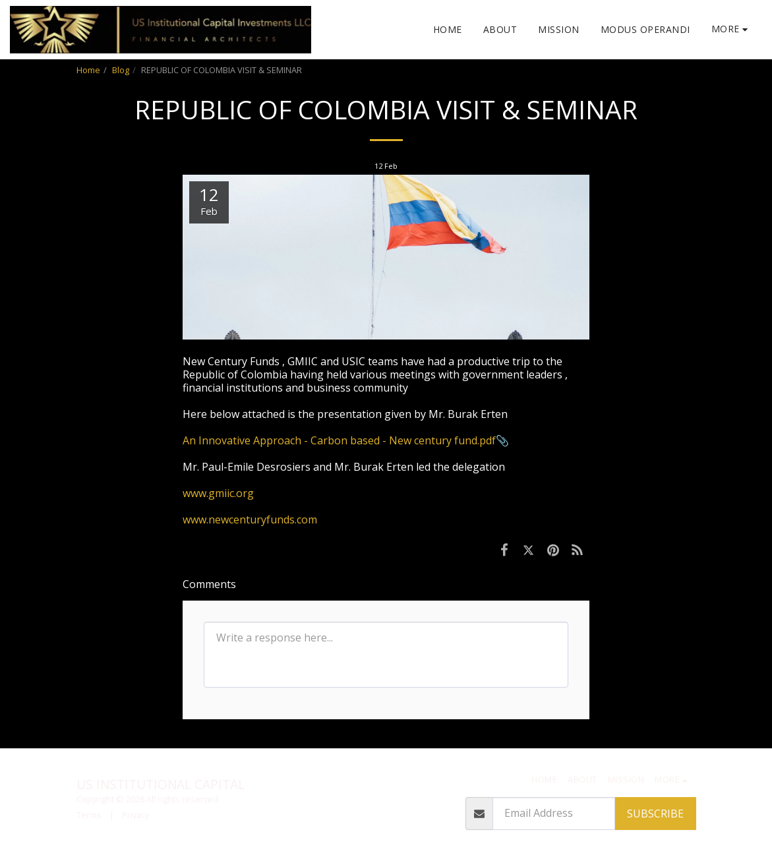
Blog (120, 70)
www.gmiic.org (218, 493)
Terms (89, 815)
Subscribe (655, 813)
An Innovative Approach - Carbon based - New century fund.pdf (339, 440)
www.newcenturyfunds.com (250, 519)
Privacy (135, 815)
